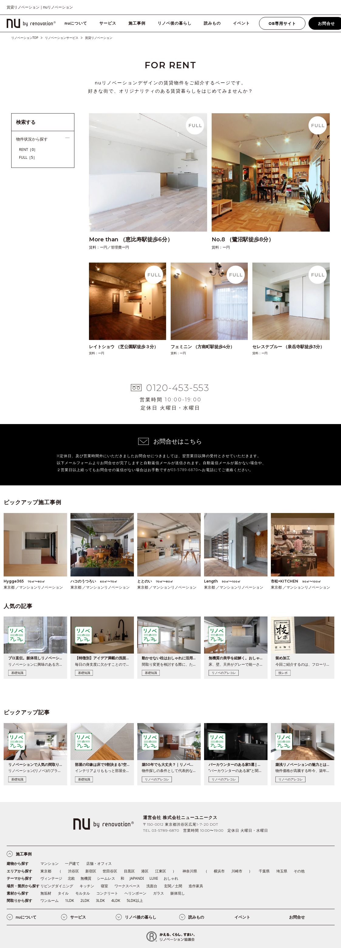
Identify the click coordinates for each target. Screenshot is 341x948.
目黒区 (129, 871)
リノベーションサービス (61, 38)
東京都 (45, 871)
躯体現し (177, 893)
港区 (144, 871)
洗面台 (151, 886)
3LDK (100, 900)
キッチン (87, 886)
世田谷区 (110, 871)
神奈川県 (189, 871)
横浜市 (219, 871)
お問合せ (297, 917)
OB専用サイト (282, 23)
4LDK (115, 900)
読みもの (212, 23)
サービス (107, 23)
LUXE (153, 878)
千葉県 (264, 871)
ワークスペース (127, 886)
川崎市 (236, 871)
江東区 (160, 871)
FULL (28, 157)
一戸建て (72, 863)
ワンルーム (49, 900)
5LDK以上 (135, 900)
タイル (63, 893)
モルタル (82, 893)
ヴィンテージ (51, 878)
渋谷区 (73, 871)
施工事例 (136, 23)
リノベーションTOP (24, 38)
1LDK (69, 900)
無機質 (85, 878)
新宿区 (90, 871)
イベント (241, 23)
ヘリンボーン (135, 893)
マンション (49, 863)
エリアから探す (19, 871)
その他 (299, 871)
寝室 (104, 886)
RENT (28, 149)
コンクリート (107, 893)
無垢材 (45, 893)
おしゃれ (171, 878)
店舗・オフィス (99, 863)
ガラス (158, 893)
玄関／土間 (173, 886)
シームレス (106, 878)
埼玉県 (281, 871)
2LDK (84, 900)
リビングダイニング (56, 886)
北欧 (71, 878)
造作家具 (196, 886)
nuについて (76, 23)
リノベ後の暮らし (175, 23)
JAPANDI (137, 878)
